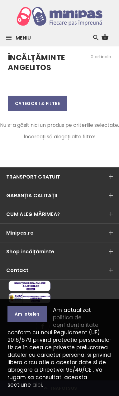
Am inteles (27, 314)
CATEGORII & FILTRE (37, 103)
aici (37, 385)
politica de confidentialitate (75, 321)
